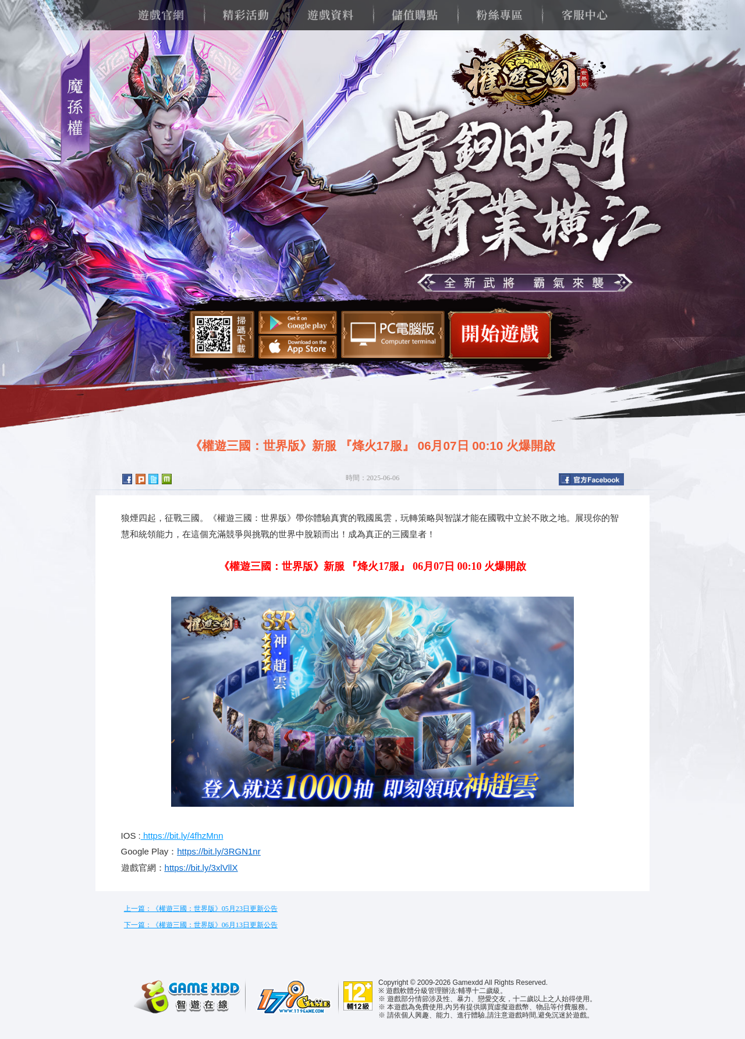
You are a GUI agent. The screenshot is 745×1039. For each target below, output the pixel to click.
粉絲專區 (499, 15)
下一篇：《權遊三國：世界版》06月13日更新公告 (201, 925)
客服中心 (584, 15)
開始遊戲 (500, 334)
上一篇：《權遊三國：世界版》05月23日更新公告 (201, 909)
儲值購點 (414, 15)
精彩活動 (245, 15)
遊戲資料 (330, 15)
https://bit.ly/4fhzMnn (182, 836)
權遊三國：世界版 (524, 75)
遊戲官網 (161, 15)
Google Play (297, 322)
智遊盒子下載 (393, 334)
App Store (297, 347)
